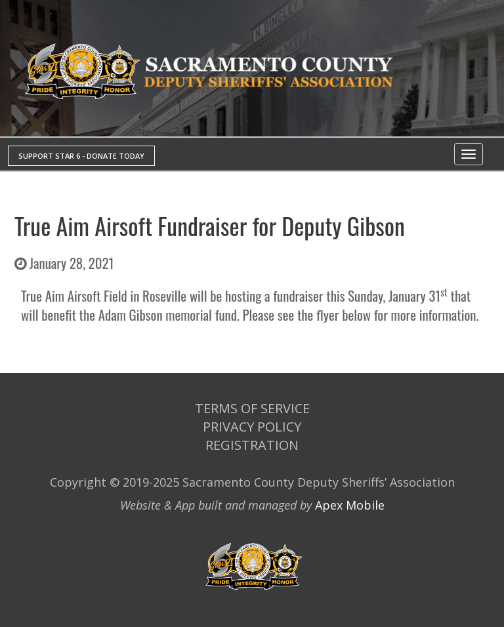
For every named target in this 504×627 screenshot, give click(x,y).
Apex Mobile (350, 505)
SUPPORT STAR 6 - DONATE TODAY (81, 156)
